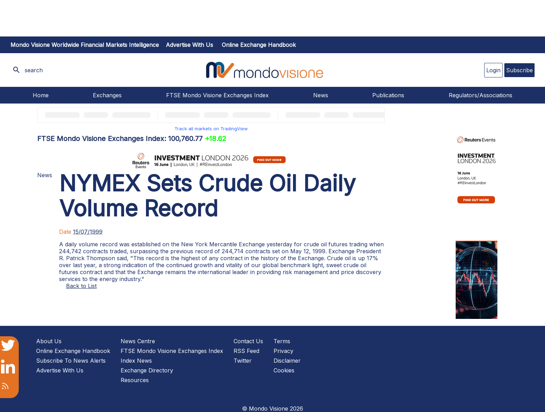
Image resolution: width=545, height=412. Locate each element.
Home (41, 95)
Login (493, 70)
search (34, 70)
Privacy (283, 350)
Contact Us (248, 341)
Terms (282, 341)
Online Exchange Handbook (259, 44)
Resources (135, 380)
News (320, 95)
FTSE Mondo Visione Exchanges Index (217, 95)
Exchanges (107, 95)
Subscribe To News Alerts (71, 360)
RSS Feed (246, 350)
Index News (136, 360)
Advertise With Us (59, 370)
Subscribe (519, 70)
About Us (49, 341)
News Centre (138, 341)
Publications (388, 95)
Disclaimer (287, 360)
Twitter (243, 360)
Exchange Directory (147, 370)
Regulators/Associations (480, 95)
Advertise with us (189, 44)
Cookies (284, 370)
